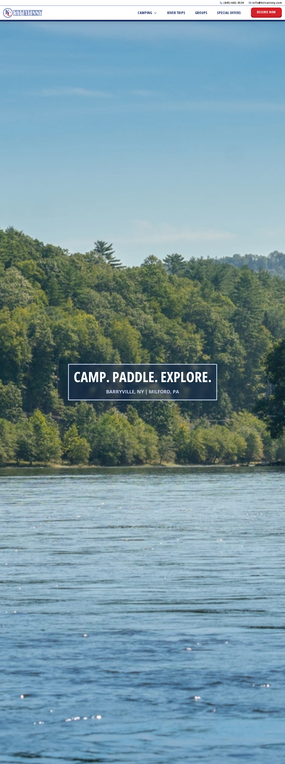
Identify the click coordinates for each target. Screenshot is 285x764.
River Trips (176, 12)
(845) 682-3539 (232, 3)
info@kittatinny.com (265, 3)
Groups (201, 12)
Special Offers (229, 12)
